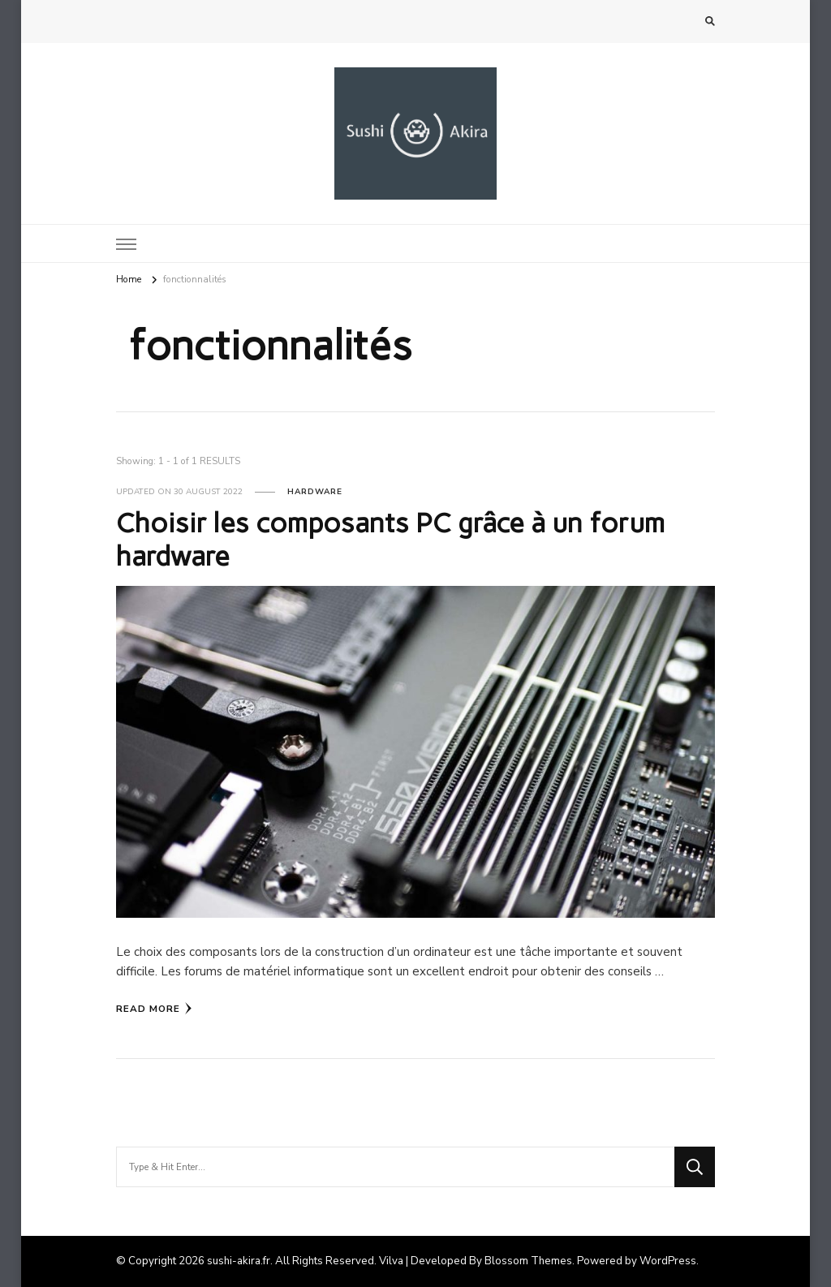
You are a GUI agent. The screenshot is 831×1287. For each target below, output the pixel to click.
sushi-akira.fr (238, 1261)
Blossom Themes (528, 1261)
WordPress (667, 1261)
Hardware (314, 491)
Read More (154, 1008)
